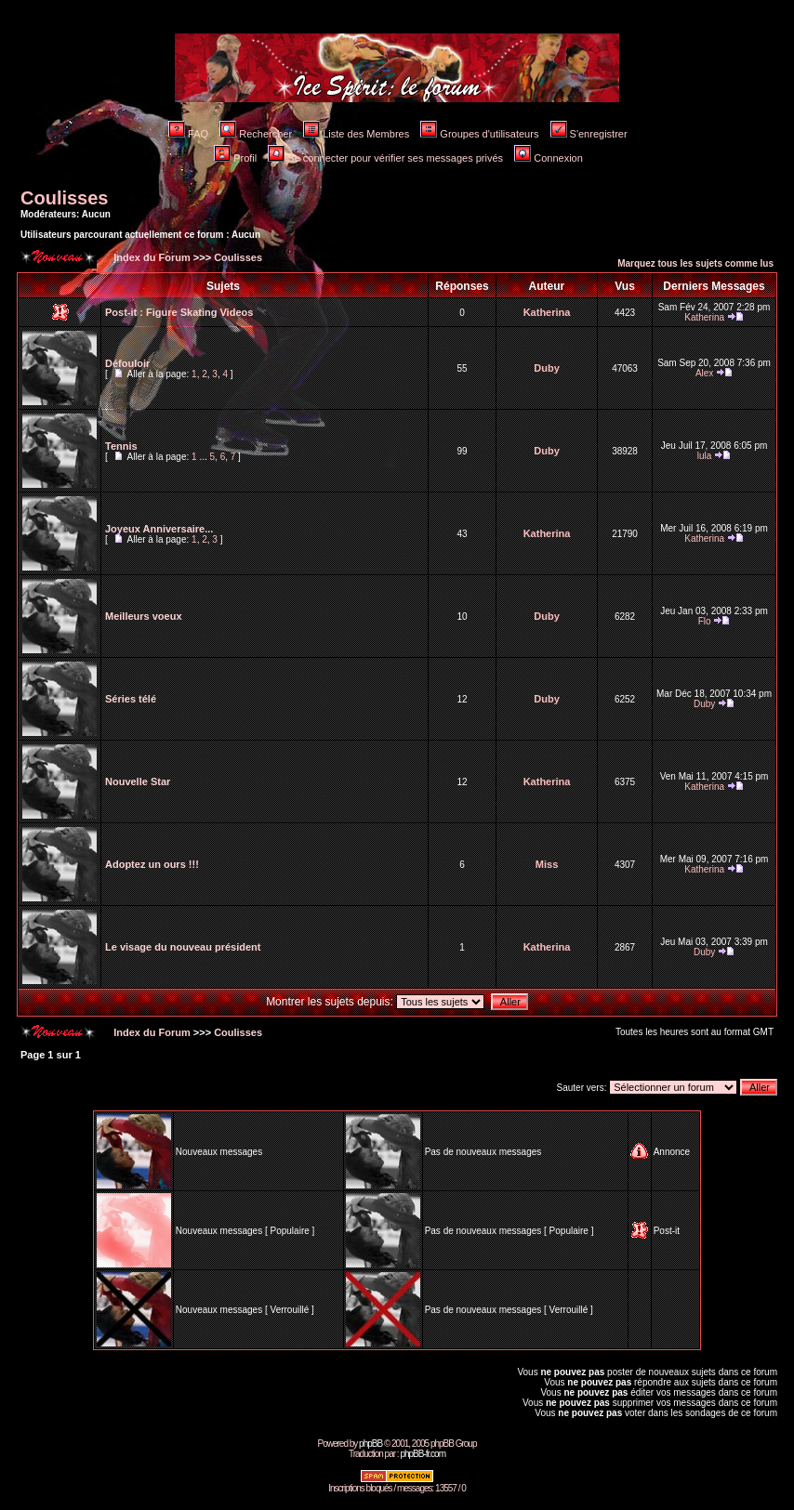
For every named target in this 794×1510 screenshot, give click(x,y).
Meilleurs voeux (143, 616)
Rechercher (255, 133)
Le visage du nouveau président (183, 946)
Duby (547, 368)
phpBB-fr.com (422, 1454)
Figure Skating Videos (199, 312)
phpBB (370, 1443)
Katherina (547, 312)
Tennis (121, 446)
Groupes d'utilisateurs (479, 133)
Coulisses (64, 198)
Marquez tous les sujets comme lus (695, 263)
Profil (235, 158)
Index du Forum (151, 257)
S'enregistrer (589, 133)
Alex (704, 373)
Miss (547, 864)
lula (704, 456)
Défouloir (127, 363)
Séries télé (130, 698)
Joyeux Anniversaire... (159, 528)
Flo (704, 621)
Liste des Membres (356, 133)
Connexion (548, 158)
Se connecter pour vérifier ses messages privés (385, 158)
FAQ (188, 133)
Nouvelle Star (137, 781)
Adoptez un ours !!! (152, 864)
